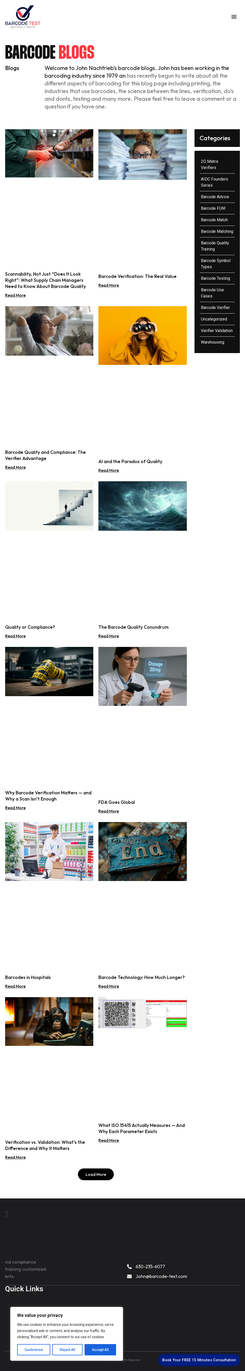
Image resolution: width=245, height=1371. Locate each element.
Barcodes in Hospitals (28, 977)
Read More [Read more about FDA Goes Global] (108, 811)
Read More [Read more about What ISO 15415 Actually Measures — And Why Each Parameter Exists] (108, 1140)
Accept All (100, 1350)
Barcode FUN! (213, 208)
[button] (234, 17)
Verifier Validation (217, 330)
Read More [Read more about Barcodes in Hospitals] (15, 986)
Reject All (67, 1350)
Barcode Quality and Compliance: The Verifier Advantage (45, 455)
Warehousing (212, 342)
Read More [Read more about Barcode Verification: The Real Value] (108, 285)
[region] (66, 1334)
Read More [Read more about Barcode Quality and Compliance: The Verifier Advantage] (15, 467)
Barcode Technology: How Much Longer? (141, 977)
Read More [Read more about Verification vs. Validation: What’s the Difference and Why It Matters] (15, 1157)
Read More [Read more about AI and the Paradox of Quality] (108, 470)
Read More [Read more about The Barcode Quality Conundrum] (108, 635)
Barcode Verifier (215, 307)
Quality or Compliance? (30, 627)
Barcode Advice (215, 196)
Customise (34, 1350)
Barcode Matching (217, 231)
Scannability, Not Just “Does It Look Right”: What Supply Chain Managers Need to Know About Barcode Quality (45, 280)
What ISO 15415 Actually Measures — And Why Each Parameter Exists (141, 1128)
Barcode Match (214, 219)
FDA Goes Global (116, 802)
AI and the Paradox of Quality (130, 461)
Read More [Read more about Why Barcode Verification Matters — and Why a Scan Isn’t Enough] (15, 807)
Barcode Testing (215, 278)
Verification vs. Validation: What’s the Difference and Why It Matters (45, 1145)
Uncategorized (214, 319)
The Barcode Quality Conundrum (133, 627)
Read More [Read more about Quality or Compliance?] (15, 635)
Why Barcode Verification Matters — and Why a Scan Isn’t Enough (48, 796)
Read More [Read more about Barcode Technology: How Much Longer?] (108, 986)
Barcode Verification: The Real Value (137, 276)
